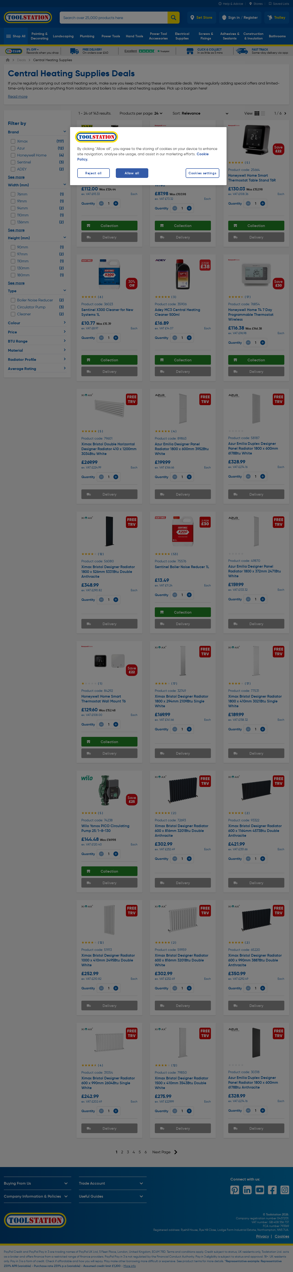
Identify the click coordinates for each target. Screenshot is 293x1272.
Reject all (93, 173)
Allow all (132, 173)
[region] (148, 156)
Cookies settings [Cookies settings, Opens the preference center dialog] (202, 173)
